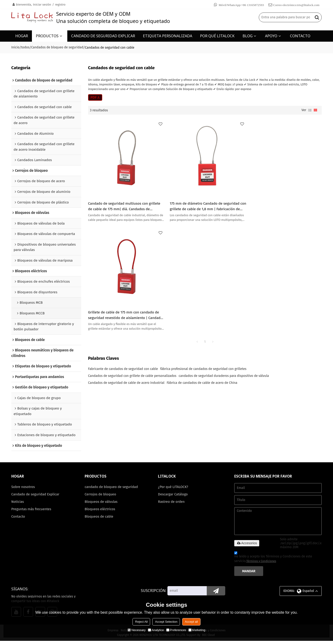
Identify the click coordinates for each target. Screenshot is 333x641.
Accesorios (247, 543)
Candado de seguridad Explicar (35, 494)
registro (60, 4)
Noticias (17, 502)
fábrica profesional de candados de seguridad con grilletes (203, 258)
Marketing (196, 630)
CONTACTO (300, 35)
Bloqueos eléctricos (100, 509)
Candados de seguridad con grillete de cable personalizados (132, 265)
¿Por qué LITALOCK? (173, 487)
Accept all (191, 621)
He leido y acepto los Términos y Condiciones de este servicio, (273, 557)
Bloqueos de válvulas (101, 502)
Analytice (156, 630)
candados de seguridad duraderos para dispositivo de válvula (224, 265)
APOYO (271, 35)
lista (310, 110)
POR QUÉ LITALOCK (217, 35)
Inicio (15, 47)
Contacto (18, 517)
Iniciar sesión (42, 4)
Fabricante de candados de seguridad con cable (123, 258)
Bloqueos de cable (99, 517)
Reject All (141, 621)
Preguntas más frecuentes (31, 509)
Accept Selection (166, 621)
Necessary (136, 630)
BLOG (248, 35)
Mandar (249, 571)
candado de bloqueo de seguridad (111, 487)
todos (25, 47)
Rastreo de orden (171, 502)
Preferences (176, 630)
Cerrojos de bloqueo (100, 494)
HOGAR (21, 35)
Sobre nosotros (23, 487)
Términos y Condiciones (261, 561)
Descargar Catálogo (173, 494)
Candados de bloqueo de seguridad (57, 47)
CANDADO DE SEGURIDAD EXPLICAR (103, 35)
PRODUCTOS (47, 35)
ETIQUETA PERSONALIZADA (167, 35)
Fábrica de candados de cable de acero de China (202, 272)
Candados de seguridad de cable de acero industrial (126, 272)
